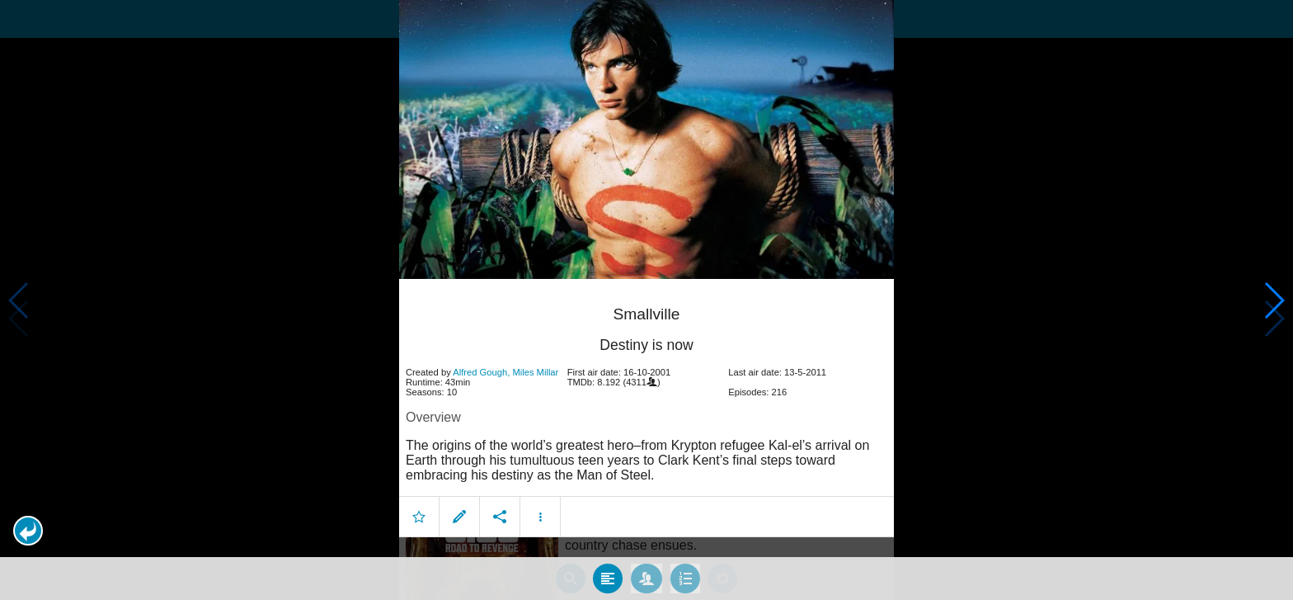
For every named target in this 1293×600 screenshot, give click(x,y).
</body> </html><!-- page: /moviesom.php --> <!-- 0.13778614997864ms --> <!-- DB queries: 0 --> (646, 300)
